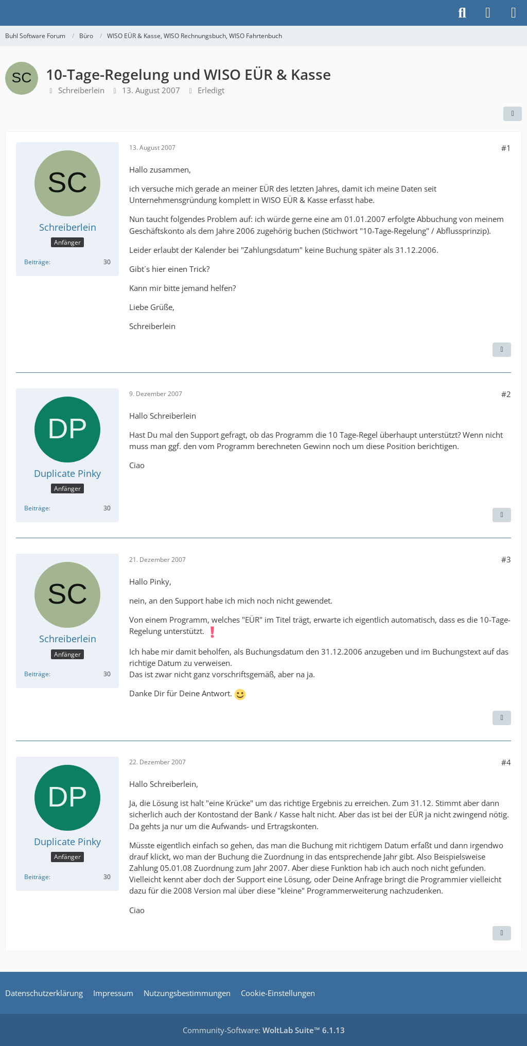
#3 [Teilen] (506, 559)
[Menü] (513, 13)
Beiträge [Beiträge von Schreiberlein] (36, 262)
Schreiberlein (81, 90)
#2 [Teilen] (506, 394)
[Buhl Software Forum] (5, 13)
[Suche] (462, 13)
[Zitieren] (502, 349)
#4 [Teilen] (506, 762)
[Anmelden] (488, 13)
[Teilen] (512, 114)
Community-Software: (264, 1030)
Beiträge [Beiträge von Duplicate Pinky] (36, 508)
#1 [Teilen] (506, 148)
